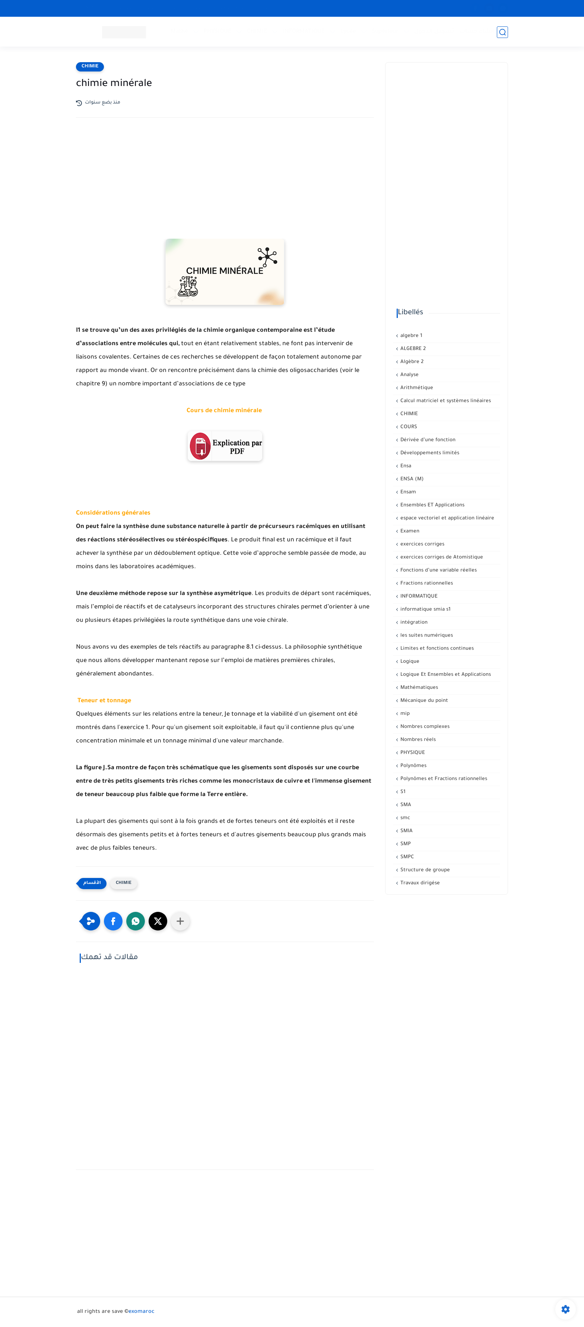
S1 (402, 792)
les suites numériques (426, 636)
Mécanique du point (423, 701)
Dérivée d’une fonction (427, 440)
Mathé (179, 32)
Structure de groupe (424, 870)
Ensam (407, 492)
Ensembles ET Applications (431, 505)
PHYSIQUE (218, 32)
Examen (409, 531)
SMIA (406, 831)
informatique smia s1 (425, 609)
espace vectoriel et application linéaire (446, 518)
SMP (405, 844)
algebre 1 (410, 336)
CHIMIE (257, 32)
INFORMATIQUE (304, 32)
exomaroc (141, 1312)
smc (404, 818)
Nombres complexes (424, 727)
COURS (408, 427)
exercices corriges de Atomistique (441, 557)
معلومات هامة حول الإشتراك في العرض (160, 8)
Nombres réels (417, 740)
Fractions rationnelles (426, 583)
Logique (409, 662)
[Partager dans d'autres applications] (180, 921)
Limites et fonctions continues (436, 649)
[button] (113, 921)
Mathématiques (418, 688)
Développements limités (429, 453)
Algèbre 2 (411, 362)
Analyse (409, 375)
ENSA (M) (411, 479)
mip (404, 714)
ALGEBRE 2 (412, 349)
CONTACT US (93, 8)
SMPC (406, 857)
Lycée (348, 32)
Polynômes (412, 766)
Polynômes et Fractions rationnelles (443, 779)
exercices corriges (421, 544)
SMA (405, 805)
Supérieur (385, 32)
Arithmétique (416, 388)
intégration (413, 623)
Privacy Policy (229, 8)
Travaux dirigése (419, 883)
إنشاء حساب (477, 32)
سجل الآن (265, 8)
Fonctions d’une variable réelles (438, 570)
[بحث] (502, 32)
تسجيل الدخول (434, 32)
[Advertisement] (225, 188)
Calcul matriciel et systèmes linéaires (445, 401)
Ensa (405, 466)
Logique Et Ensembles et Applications (445, 675)
